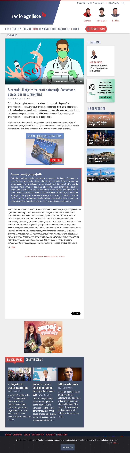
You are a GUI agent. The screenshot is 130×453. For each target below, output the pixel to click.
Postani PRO (81, 3)
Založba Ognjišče (113, 3)
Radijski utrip (64, 28)
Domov (8, 28)
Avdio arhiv (12, 35)
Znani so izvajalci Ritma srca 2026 (100, 141)
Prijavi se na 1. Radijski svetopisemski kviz (98, 123)
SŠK (13, 247)
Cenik (95, 3)
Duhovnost (51, 434)
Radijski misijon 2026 (21, 28)
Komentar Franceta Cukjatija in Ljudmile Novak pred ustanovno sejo (43, 389)
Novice (35, 28)
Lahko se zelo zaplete (68, 384)
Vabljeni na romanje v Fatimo (100, 179)
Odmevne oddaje (34, 359)
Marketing (101, 3)
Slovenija (12, 98)
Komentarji (44, 28)
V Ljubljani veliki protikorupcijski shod (18, 385)
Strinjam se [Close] (67, 447)
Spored (76, 28)
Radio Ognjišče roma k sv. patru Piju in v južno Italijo (99, 159)
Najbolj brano (14, 359)
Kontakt (89, 3)
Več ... (115, 443)
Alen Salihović (96, 62)
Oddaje (53, 28)
